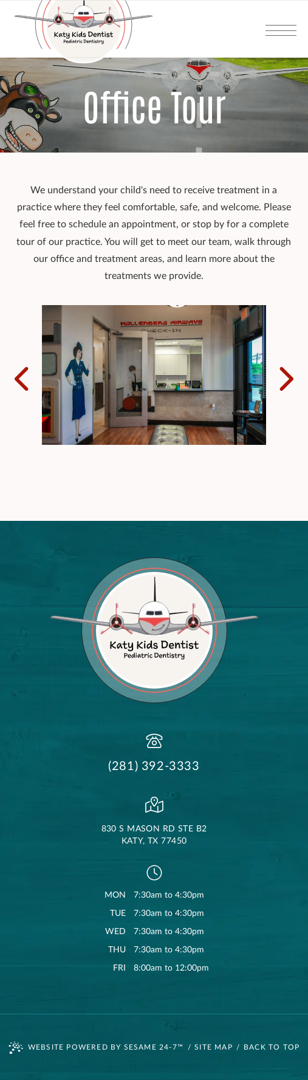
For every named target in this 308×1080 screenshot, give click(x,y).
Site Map (213, 1047)
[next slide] (281, 374)
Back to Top (271, 1047)
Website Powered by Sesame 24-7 (96, 1048)
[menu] (280, 29)
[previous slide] (26, 374)
